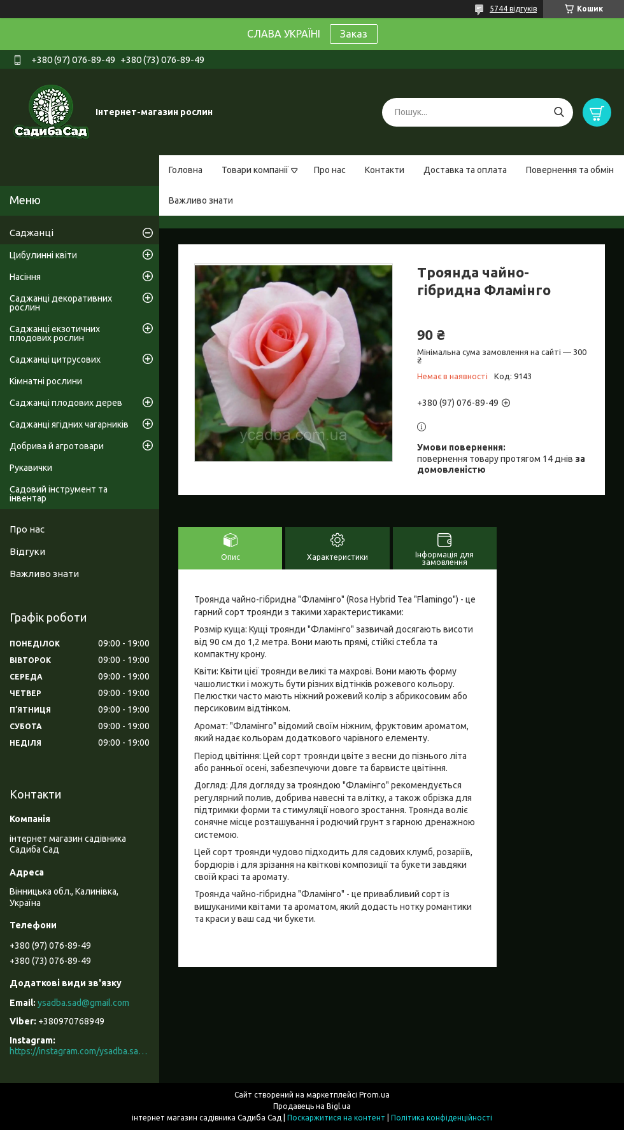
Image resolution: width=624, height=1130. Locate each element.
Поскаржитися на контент (336, 1117)
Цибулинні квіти (43, 255)
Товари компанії (255, 170)
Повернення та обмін (570, 170)
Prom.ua (374, 1095)
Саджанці (31, 232)
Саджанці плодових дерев (66, 403)
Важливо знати (201, 200)
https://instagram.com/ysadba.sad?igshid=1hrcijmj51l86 (80, 1051)
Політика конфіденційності (441, 1117)
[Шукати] (558, 112)
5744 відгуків (513, 8)
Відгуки (27, 551)
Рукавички (31, 468)
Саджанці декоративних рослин (61, 302)
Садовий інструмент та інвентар (59, 493)
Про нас (330, 170)
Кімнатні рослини (46, 381)
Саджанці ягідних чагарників (69, 424)
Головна (185, 170)
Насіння (25, 277)
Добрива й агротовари (57, 446)
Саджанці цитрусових (55, 359)
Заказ (353, 33)
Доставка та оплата (465, 170)
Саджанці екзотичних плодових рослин (55, 333)
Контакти (384, 170)
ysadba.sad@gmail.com (83, 1003)
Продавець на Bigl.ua (312, 1106)
